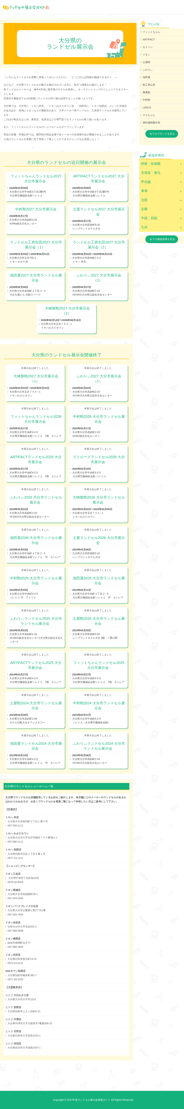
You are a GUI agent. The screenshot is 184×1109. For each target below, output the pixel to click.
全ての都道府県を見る (162, 239)
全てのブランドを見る (162, 133)
